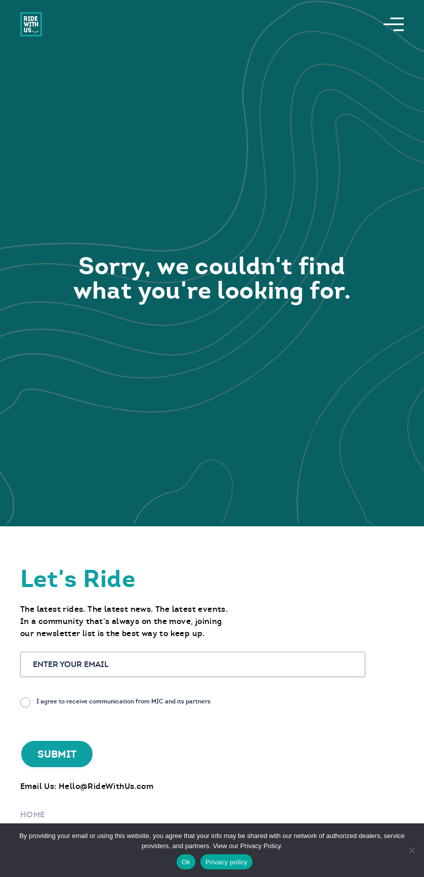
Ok (186, 862)
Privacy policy (226, 862)
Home (32, 814)
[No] (411, 850)
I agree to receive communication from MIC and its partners (123, 701)
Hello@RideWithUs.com (106, 786)
